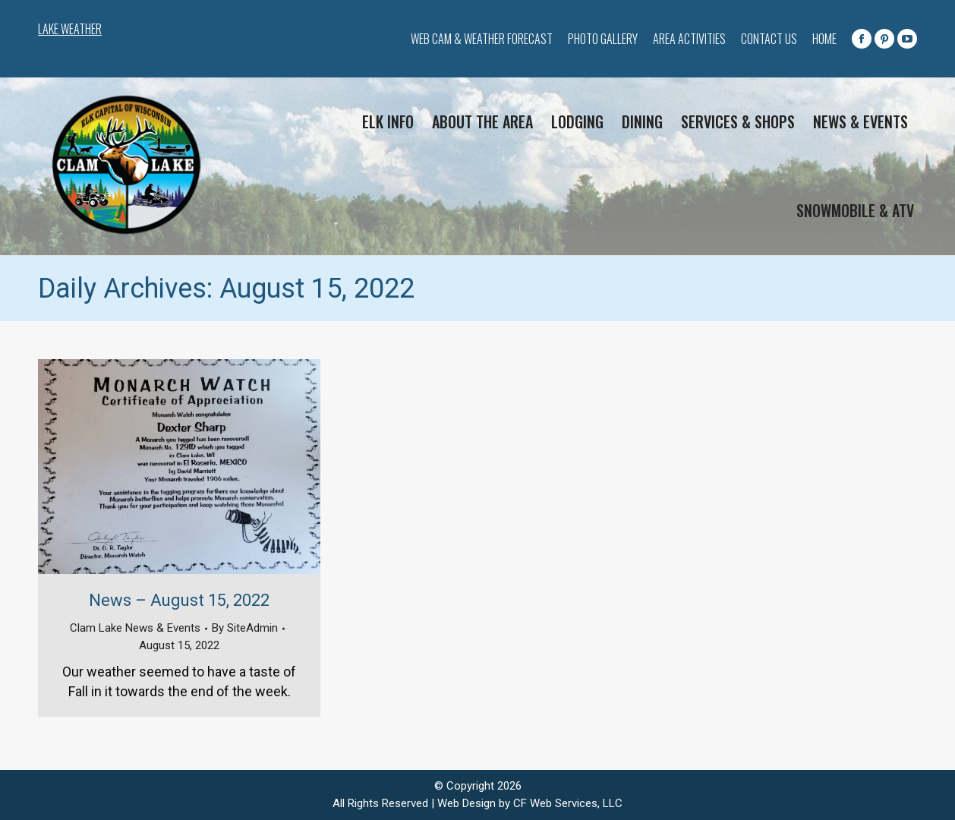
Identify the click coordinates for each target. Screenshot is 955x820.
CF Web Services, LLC (567, 803)
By (245, 628)
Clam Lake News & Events (135, 628)
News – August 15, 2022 (179, 600)
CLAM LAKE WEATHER (197, 30)
